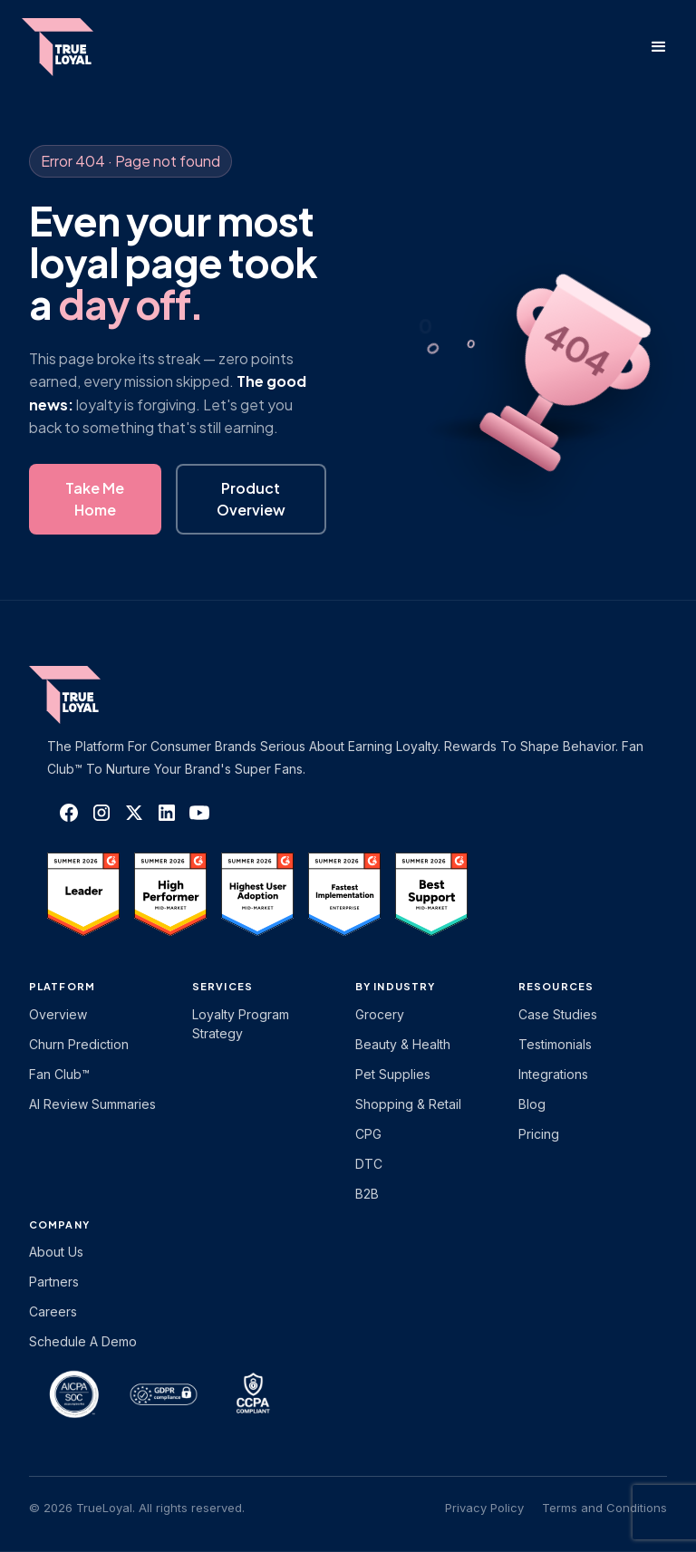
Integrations (553, 1074)
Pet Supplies (392, 1074)
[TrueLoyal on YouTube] (199, 813)
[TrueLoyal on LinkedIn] (167, 813)
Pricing (538, 1134)
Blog (532, 1104)
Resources (556, 986)
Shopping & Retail (408, 1104)
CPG (368, 1134)
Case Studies (557, 1014)
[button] (658, 47)
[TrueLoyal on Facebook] (69, 813)
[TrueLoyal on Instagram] (101, 813)
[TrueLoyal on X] (134, 813)
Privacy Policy (484, 1507)
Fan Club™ (59, 1074)
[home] (75, 47)
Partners (54, 1281)
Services (222, 986)
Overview (58, 1014)
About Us (56, 1251)
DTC (368, 1163)
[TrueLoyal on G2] (83, 894)
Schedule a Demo (83, 1341)
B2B (367, 1193)
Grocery (379, 1014)
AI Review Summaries (92, 1104)
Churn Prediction (79, 1044)
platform (62, 986)
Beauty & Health (402, 1044)
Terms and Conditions (604, 1507)
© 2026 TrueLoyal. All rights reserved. (137, 1507)
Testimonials (555, 1044)
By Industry (395, 986)
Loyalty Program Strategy (240, 1024)
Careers (53, 1311)
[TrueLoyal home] (92, 695)
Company (59, 1224)
